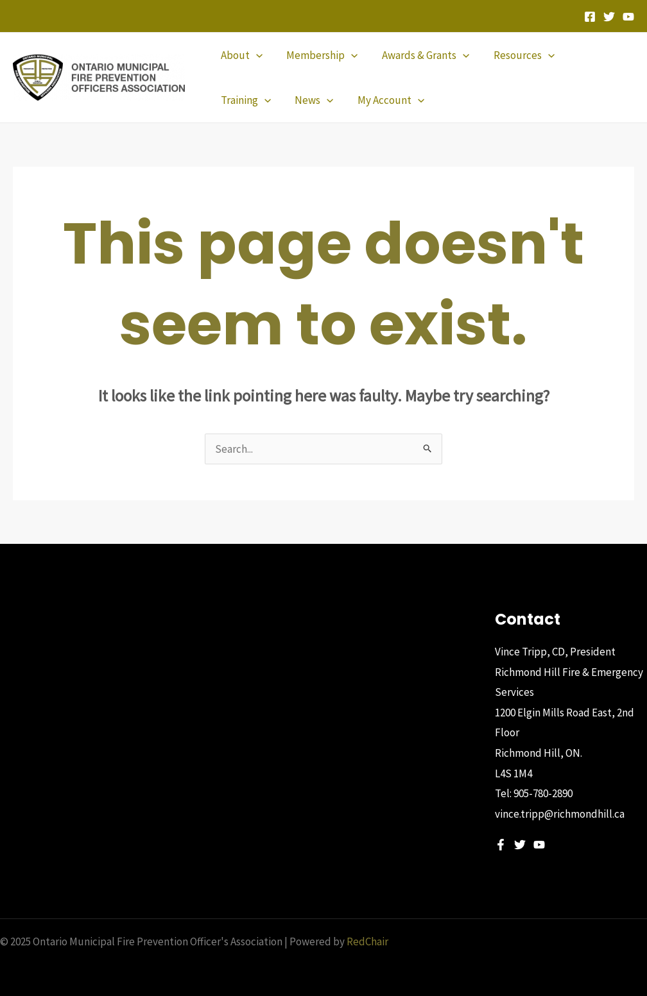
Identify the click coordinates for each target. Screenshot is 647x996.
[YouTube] (628, 16)
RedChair (367, 941)
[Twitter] (609, 16)
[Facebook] (590, 16)
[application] (254, 55)
